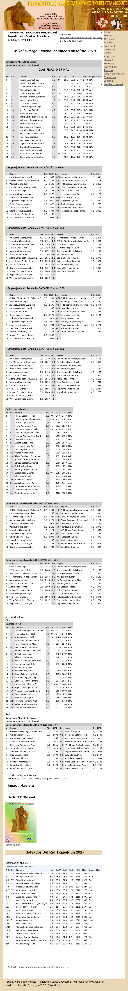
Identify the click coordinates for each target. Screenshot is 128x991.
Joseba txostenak (113, 84)
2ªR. (30, 778)
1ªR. (23, 778)
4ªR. (44, 778)
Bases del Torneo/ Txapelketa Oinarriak (114, 77)
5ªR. (50, 778)
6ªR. (57, 778)
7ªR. (64, 778)
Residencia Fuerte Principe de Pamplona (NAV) (81, 37)
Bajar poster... (14, 845)
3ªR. (37, 778)
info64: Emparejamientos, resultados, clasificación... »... (40, 967)
